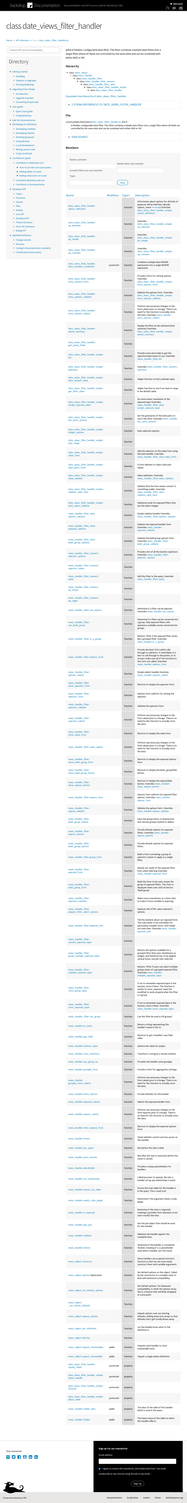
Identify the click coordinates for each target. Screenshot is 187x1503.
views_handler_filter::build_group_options (79, 845)
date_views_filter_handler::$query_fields (82, 1366)
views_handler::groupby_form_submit (79, 1082)
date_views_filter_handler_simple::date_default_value (85, 379)
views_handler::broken (79, 1247)
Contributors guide (21, 158)
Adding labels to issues (30, 171)
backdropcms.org (174, 1497)
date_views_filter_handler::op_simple (82, 238)
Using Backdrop (23, 115)
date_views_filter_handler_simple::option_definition (155, 212)
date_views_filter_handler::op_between (82, 224)
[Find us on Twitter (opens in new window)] (14, 1457)
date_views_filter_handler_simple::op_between (155, 225)
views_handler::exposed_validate (149, 529)
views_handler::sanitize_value (83, 1045)
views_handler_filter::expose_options (79, 833)
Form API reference (25, 226)
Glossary (20, 244)
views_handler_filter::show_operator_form (79, 684)
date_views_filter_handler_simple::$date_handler (85, 1377)
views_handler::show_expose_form (85, 1127)
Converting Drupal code (27, 101)
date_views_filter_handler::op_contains (82, 251)
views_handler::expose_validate (153, 811)
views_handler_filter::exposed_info (85, 925)
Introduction (22, 93)
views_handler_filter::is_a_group (84, 638)
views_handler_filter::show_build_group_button (81, 771)
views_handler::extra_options (82, 1093)
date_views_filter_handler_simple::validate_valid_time (85, 491)
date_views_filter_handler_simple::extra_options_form (155, 283)
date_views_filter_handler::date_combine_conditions (82, 265)
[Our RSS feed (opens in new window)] (37, 1457)
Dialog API (21, 230)
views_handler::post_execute (82, 1157)
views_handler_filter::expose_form (85, 797)
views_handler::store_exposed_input (155, 1008)
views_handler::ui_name (80, 1025)
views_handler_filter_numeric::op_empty (83, 588)
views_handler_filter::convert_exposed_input (80, 941)
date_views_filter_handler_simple (109, 87)
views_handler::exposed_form (152, 873)
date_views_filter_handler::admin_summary (82, 330)
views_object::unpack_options (83, 1316)
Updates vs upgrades (26, 80)
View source (80, 137)
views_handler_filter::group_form (85, 857)
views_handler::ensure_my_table (84, 1189)
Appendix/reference (21, 235)
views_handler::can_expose (160, 611)
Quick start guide (24, 111)
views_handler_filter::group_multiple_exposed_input (83, 954)
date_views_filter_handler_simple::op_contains (155, 253)
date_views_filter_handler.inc (54, 40)
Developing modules (26, 128)
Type (72, 176)
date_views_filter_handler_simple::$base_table (85, 1398)
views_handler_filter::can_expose (84, 609)
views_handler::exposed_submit (84, 1101)
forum (158, 1497)
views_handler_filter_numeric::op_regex (83, 599)
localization (132, 1497)
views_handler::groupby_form (83, 1069)
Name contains (78, 159)
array (157, 207)
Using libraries (23, 141)
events (146, 1497)
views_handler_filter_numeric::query (83, 578)
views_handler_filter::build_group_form (79, 886)
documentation (114, 1497)
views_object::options (79, 1275)
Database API (22, 218)
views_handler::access (79, 1138)
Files (18, 205)
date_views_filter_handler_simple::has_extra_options (85, 419)
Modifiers (113, 195)
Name (70, 195)
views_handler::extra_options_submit (154, 316)
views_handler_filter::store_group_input (79, 989)
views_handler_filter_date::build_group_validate (82, 541)
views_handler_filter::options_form (85, 656)
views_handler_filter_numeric (100, 81)
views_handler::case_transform (83, 1053)
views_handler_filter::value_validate (155, 478)
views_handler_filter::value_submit (85, 746)
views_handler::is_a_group (150, 641)
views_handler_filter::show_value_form (79, 733)
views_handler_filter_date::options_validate (82, 515)
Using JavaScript (24, 153)
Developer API (19, 189)
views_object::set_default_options (85, 1290)
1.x (34, 40)
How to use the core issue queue (35, 167)
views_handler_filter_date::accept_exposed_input (151, 406)
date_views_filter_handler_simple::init (85, 356)
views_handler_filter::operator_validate (79, 706)
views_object (81, 72)
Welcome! (178, 3)
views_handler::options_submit (152, 675)
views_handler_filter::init (149, 358)
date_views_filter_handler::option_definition (82, 207)
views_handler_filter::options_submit (79, 674)
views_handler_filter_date (102, 84)
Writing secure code (25, 149)
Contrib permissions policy (28, 252)
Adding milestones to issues (33, 175)
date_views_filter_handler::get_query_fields (82, 344)
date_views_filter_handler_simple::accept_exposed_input (85, 403)
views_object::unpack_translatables (85, 1347)
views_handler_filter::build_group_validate (153, 542)
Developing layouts (25, 137)
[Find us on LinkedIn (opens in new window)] (31, 1457)
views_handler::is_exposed (81, 1212)
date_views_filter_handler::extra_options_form (82, 280)
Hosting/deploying (25, 84)
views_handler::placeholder (81, 1167)
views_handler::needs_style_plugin (85, 1200)
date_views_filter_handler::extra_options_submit (82, 312)
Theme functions (24, 222)
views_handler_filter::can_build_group (79, 624)
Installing (20, 76)
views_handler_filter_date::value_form (156, 456)
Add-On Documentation (23, 120)
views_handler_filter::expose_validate (79, 810)
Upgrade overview (25, 97)
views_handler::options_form (151, 664)
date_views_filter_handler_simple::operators (85, 368)
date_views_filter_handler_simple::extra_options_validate (155, 297)
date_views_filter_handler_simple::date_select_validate (85, 504)
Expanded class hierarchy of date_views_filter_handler (96, 96)
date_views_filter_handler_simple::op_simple (155, 239)
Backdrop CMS (20, 1498)
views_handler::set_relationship (83, 1178)
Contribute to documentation (30, 184)
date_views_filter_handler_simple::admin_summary (155, 333)
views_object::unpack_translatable (85, 1356)
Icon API (20, 214)
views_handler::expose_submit (83, 1114)
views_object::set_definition (82, 1328)
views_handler (85, 75)
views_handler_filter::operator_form (79, 695)
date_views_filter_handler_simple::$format (85, 1387)
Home (9, 40)
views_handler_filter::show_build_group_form (80, 761)
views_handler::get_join (80, 1224)
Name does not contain (130, 163)
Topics (19, 193)
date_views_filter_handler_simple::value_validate (85, 477)
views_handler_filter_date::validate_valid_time (151, 493)
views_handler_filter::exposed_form (79, 871)
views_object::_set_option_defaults (79, 1304)
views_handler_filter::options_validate (156, 516)
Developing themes (25, 133)
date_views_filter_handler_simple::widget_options (85, 431)
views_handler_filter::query (150, 579)
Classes (19, 201)
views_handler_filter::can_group (84, 1016)
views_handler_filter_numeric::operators (157, 368)
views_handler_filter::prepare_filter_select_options (83, 910)
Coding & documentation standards (33, 248)
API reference (22, 40)
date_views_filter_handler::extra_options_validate (82, 295)
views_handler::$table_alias (81, 1408)
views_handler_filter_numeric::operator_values (83, 567)
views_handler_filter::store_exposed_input (79, 1006)
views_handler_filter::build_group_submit (79, 820)
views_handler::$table (79, 1419)
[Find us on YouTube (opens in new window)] (26, 1457)
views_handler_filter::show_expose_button (79, 784)
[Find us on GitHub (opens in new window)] (9, 1457)
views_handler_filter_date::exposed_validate (82, 527)
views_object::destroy (79, 1337)
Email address (105, 1454)
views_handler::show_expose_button (153, 785)
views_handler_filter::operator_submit (79, 720)
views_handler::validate (79, 1235)
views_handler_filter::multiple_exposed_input (80, 971)
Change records (23, 239)
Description (142, 195)
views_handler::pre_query (81, 1147)
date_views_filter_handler (109, 90)
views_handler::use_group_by (83, 1061)
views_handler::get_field (80, 1036)
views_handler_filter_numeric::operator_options (83, 555)
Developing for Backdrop (24, 124)
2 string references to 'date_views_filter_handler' (107, 104)
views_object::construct (80, 1261)
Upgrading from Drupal (23, 89)
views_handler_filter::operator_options (153, 556)
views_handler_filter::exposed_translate (79, 900)
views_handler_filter (92, 78)
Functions (20, 197)
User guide (17, 106)
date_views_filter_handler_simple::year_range (85, 442)
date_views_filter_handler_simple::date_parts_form (85, 466)
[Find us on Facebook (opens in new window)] (20, 1457)
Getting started (20, 71)
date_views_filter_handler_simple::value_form (85, 454)
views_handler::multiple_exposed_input (149, 974)
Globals (19, 210)
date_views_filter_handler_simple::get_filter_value (85, 390)
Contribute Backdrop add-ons (30, 180)
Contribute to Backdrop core (30, 162)
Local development (25, 145)
